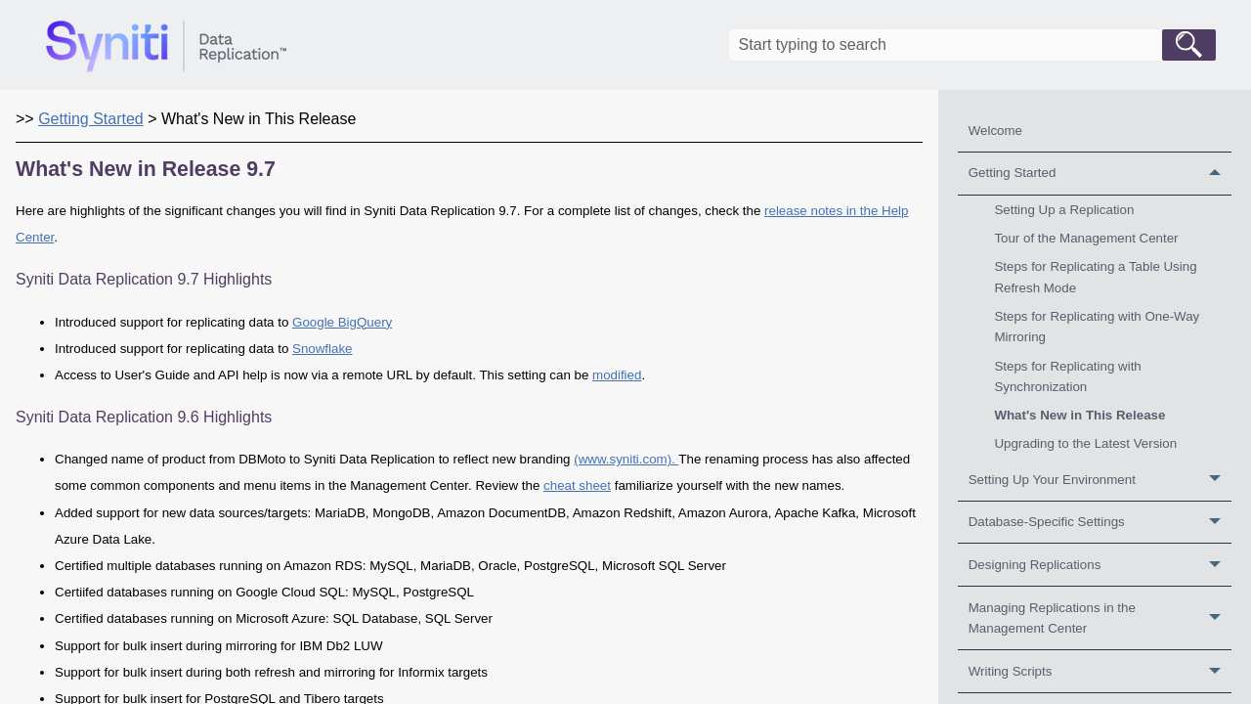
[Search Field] (972, 45)
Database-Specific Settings (1100, 523)
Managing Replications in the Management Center (1100, 618)
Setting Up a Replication (1064, 209)
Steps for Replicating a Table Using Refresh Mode (1095, 276)
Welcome (995, 130)
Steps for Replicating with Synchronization (1067, 376)
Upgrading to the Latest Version (1085, 443)
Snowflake (322, 348)
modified (616, 375)
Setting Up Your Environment (1100, 480)
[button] (1189, 45)
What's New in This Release (1079, 415)
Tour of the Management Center (1086, 238)
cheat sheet (577, 485)
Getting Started (1100, 174)
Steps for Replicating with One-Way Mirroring (1096, 326)
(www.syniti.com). (626, 459)
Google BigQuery (342, 322)
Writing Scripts (1100, 671)
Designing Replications (1100, 565)
